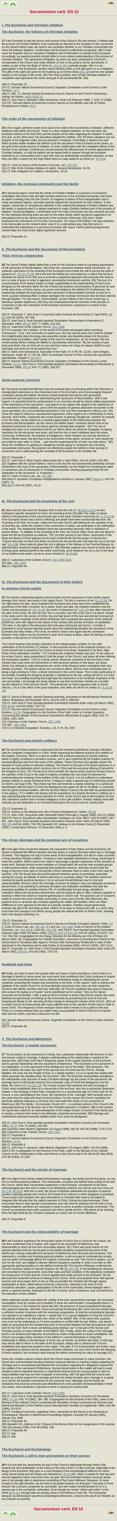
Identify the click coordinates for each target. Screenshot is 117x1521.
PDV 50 (72, 933)
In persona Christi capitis (21, 588)
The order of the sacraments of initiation (33, 119)
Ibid (9, 485)
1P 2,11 (14, 1492)
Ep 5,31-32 (34, 1085)
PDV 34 (62, 933)
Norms (97, 479)
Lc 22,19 (101, 600)
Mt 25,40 (71, 553)
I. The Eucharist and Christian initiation (32, 25)
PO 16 (92, 811)
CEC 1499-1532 (61, 560)
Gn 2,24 (6, 1191)
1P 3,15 (100, 158)
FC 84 (13, 1399)
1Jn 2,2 (83, 609)
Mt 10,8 (82, 510)
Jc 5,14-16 (106, 516)
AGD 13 (38, 96)
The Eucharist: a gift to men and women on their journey (46, 1456)
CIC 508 (47, 476)
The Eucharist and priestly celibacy (29, 740)
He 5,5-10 (38, 609)
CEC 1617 (54, 1132)
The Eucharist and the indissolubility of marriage (40, 1232)
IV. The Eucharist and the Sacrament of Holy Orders (42, 582)
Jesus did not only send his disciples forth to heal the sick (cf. (40, 510)
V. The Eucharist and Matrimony (27, 1039)
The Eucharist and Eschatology (26, 1449)
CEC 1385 (58, 326)
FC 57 (13, 1125)
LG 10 (16, 712)
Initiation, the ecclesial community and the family (40, 184)
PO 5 (33, 106)
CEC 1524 (20, 563)
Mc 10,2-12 (71, 1268)
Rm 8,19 (68, 1474)
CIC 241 (40, 926)
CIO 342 (25, 930)
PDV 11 (52, 933)
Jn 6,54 (13, 544)
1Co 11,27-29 (25, 274)
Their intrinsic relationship (22, 255)
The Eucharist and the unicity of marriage (34, 1169)
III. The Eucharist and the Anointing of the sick (38, 501)
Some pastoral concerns (21, 380)
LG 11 (16, 364)
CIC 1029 (67, 926)
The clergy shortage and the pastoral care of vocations (45, 840)
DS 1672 (36, 358)
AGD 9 (29, 96)
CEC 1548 (54, 721)
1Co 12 (84, 71)
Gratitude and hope (17, 964)
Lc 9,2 (91, 510)
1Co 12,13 (59, 65)
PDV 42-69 (8, 706)
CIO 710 (72, 165)
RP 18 (26, 323)
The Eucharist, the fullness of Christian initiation (40, 32)
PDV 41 (22, 951)
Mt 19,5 (17, 1191)
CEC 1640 (58, 1393)
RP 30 (26, 367)
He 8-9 (6, 619)
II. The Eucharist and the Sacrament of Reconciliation (43, 249)
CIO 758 (51, 930)
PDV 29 (6, 824)
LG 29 (5, 1023)
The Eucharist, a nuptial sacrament (29, 1045)
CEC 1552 (20, 724)
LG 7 (16, 90)
